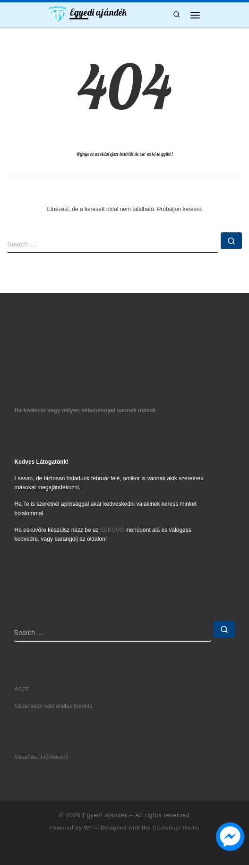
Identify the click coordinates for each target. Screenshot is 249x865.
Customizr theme (176, 827)
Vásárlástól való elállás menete (54, 706)
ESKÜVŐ (112, 530)
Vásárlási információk (42, 757)
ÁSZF (22, 689)
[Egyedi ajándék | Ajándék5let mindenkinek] (57, 13)
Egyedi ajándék (105, 815)
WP (89, 827)
